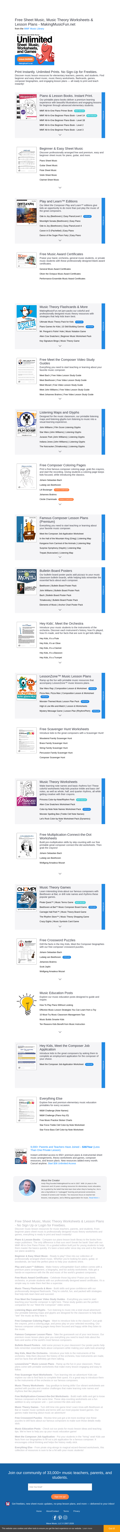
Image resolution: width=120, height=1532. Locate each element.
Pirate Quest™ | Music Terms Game (63, 902)
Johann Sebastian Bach (51, 480)
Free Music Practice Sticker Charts (56, 1120)
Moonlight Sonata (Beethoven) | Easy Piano (60, 221)
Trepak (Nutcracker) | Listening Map (56, 553)
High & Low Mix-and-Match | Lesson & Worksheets (63, 706)
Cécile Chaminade (57, 499)
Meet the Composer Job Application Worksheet (62, 534)
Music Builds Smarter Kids (52, 1019)
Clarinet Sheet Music (49, 180)
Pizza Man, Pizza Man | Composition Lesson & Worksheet (67, 695)
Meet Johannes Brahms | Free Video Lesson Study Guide (67, 394)
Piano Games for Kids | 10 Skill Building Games (67, 326)
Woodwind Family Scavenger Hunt (56, 738)
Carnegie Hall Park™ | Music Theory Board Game (63, 912)
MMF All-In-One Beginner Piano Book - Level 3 (61, 130)
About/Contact (52, 1511)
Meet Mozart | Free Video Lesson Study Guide (61, 385)
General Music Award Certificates (55, 269)
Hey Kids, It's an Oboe (50, 643)
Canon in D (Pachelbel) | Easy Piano (57, 231)
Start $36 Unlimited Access (62, 1163)
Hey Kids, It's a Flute (49, 638)
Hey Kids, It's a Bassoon (51, 653)
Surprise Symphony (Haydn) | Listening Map (60, 548)
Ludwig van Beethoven (50, 485)
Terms (66, 1511)
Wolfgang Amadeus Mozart (52, 863)
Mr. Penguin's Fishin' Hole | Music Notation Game (63, 331)
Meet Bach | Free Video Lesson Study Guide (60, 375)
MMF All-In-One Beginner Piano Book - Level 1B (62, 120)
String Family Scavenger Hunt (54, 748)
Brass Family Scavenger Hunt (54, 743)
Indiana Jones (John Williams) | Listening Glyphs (62, 442)
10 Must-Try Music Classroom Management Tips (62, 1015)
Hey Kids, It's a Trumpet (51, 657)
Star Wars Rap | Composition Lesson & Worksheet (68, 688)
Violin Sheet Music (48, 175)
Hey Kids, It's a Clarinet (51, 648)
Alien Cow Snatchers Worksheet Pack (57, 804)
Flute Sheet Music (48, 170)
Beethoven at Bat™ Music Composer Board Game (68, 907)
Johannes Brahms (48, 494)
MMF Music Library (34, 28)
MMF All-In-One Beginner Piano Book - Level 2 (61, 125)
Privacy (76, 1511)
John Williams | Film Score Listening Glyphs (60, 427)
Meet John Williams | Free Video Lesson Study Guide (65, 390)
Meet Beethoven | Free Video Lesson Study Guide (63, 380)
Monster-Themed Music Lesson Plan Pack (64, 701)
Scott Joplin (45, 967)
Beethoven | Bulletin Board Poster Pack (58, 586)
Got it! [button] (112, 1528)
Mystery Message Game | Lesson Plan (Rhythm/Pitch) (70, 711)
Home (39, 1511)
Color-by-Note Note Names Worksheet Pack (65, 809)
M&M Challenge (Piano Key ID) (54, 1115)
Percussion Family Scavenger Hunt (56, 753)
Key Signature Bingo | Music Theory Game (60, 341)
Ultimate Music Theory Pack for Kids (62, 322)
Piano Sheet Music (48, 160)
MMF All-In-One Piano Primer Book (62, 111)
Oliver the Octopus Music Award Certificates (60, 274)
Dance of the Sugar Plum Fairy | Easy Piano (60, 235)
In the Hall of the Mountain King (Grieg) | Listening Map (65, 538)
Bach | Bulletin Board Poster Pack (55, 595)
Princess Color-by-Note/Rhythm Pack (63, 799)
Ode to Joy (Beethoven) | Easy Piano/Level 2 (66, 216)
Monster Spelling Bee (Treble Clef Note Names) (62, 814)
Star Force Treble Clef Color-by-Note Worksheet (62, 1125)
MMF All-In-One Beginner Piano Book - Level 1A (68, 115)
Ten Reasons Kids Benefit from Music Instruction (62, 1024)
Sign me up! (60, 1497)
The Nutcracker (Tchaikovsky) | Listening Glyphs (62, 446)
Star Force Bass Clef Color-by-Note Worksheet (61, 1130)
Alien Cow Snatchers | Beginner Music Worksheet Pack (65, 336)
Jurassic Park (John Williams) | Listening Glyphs (62, 437)
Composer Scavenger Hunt (52, 757)
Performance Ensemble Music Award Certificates (62, 278)
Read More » (94, 1198)
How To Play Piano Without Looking (56, 1005)
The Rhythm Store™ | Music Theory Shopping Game (64, 917)
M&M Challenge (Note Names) (54, 1110)
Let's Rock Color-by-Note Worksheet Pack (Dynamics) (65, 819)
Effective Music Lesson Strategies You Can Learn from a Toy (68, 1010)
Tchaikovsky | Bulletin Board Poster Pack (59, 600)
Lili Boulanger (54, 489)
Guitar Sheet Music (49, 165)
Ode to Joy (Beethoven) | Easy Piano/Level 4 (61, 226)
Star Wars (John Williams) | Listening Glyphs (60, 432)
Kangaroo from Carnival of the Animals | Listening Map (65, 543)
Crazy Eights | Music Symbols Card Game (59, 921)
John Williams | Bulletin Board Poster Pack (59, 590)
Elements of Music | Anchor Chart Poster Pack (61, 605)
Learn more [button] (87, 1528)
